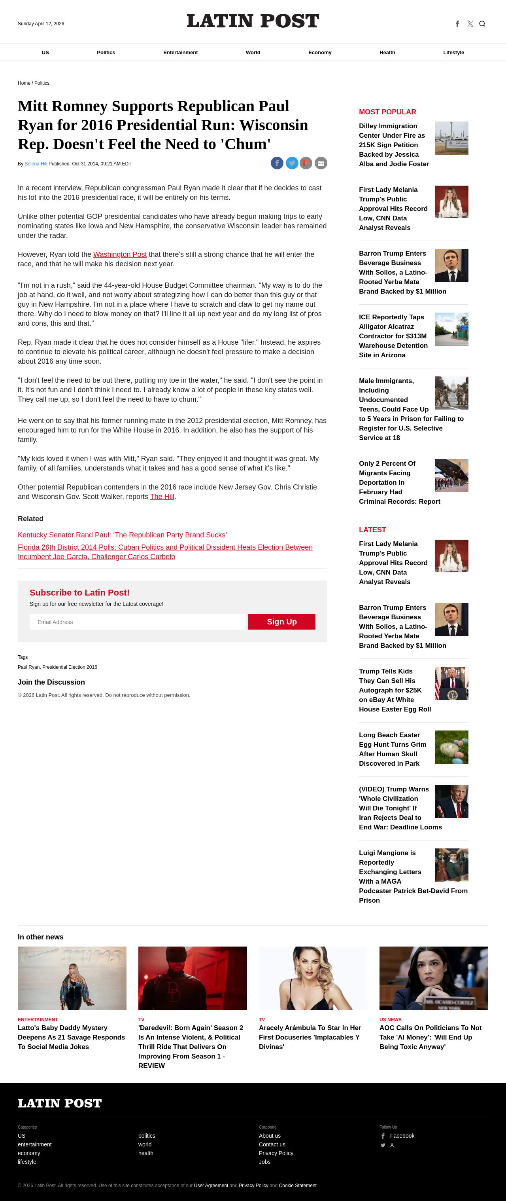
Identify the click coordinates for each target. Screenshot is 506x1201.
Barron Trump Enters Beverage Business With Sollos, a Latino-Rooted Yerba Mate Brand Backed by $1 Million (402, 272)
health (145, 1153)
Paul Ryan (29, 667)
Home (24, 83)
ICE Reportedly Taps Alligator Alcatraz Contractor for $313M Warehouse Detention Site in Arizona (393, 336)
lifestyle (27, 1162)
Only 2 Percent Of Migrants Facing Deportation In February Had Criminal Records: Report (399, 482)
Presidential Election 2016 (69, 667)
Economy (320, 52)
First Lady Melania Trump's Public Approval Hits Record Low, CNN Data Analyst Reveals (393, 208)
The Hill (162, 497)
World (253, 52)
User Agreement (211, 1185)
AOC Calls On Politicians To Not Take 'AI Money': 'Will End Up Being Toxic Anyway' (431, 1037)
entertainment (35, 1144)
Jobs (265, 1162)
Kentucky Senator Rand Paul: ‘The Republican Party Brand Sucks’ (122, 535)
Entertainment (180, 52)
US (45, 52)
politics (146, 1136)
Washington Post (120, 254)
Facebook (402, 1136)
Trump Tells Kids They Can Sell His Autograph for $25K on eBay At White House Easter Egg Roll (395, 690)
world (144, 1144)
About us (270, 1136)
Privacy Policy (276, 1153)
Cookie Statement (298, 1185)
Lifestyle (454, 52)
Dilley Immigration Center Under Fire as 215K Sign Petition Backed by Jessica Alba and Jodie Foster (394, 145)
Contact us (272, 1144)
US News (391, 1020)
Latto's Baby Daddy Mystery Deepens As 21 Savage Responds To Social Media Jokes (71, 1037)
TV (141, 1020)
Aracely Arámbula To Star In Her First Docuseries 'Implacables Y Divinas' (310, 1037)
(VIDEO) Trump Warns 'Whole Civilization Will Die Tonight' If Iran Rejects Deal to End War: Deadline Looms (400, 808)
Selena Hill (37, 164)
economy (29, 1153)
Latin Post (253, 21)
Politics (106, 52)
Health (387, 52)
